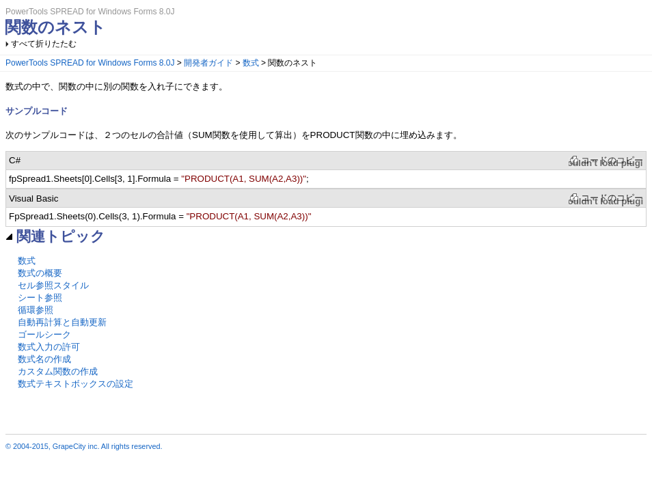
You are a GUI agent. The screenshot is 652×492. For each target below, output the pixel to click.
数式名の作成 (44, 359)
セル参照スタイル (53, 285)
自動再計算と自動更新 (62, 322)
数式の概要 (40, 273)
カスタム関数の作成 (58, 371)
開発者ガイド (208, 63)
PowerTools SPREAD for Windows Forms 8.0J (89, 63)
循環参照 (35, 310)
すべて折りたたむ (44, 44)
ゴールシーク (44, 334)
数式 (251, 63)
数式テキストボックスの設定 (75, 384)
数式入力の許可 (49, 347)
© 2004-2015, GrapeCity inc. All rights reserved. (83, 446)
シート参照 (40, 297)
